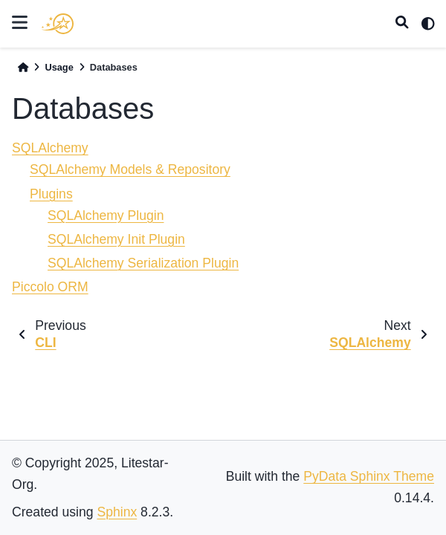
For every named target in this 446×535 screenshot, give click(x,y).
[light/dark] (428, 23)
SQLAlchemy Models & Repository (130, 169)
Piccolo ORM (50, 286)
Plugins (51, 194)
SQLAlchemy (50, 147)
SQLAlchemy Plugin (106, 215)
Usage (59, 67)
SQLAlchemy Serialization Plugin (143, 263)
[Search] (402, 24)
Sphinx (117, 512)
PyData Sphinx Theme (368, 476)
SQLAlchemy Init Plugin (116, 239)
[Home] (23, 67)
